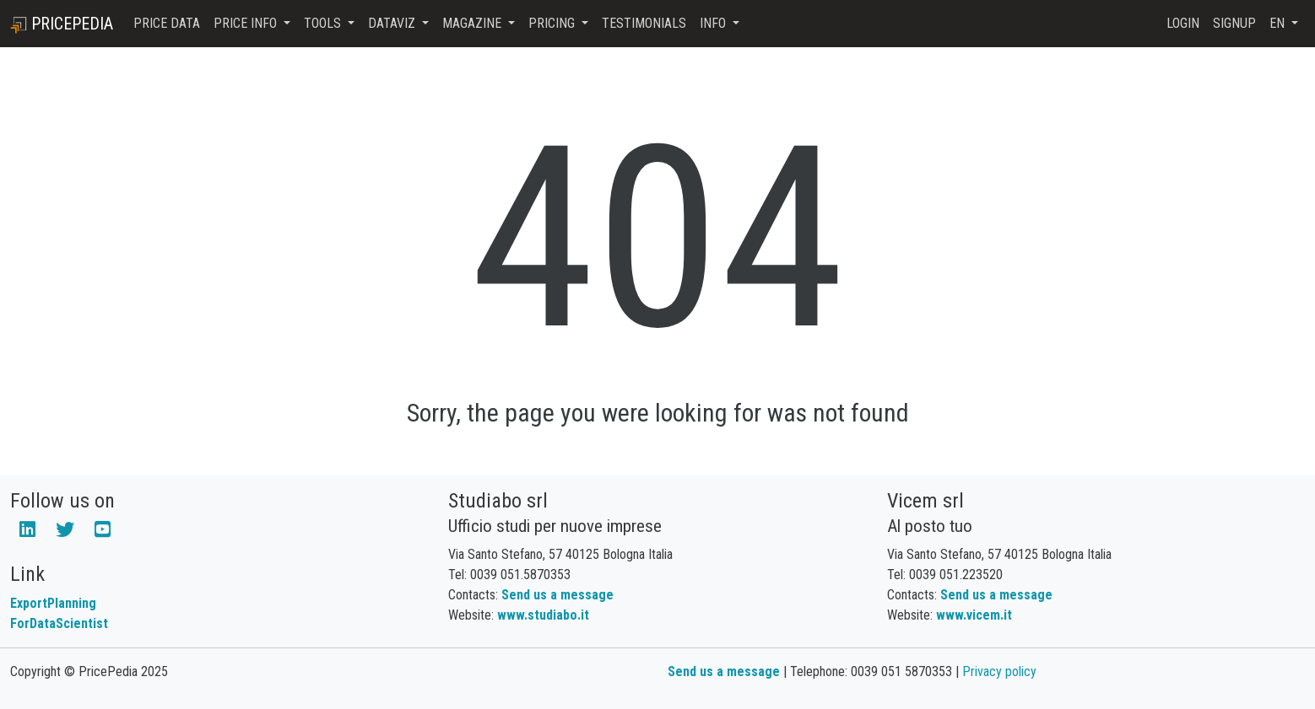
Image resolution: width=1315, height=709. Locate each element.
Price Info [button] (247, 23)
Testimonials (644, 23)
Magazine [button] (473, 23)
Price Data (166, 23)
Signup (1234, 23)
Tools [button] (324, 23)
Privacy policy (999, 671)
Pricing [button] (553, 23)
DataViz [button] (393, 23)
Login (1182, 23)
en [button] (1278, 23)
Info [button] (714, 23)
